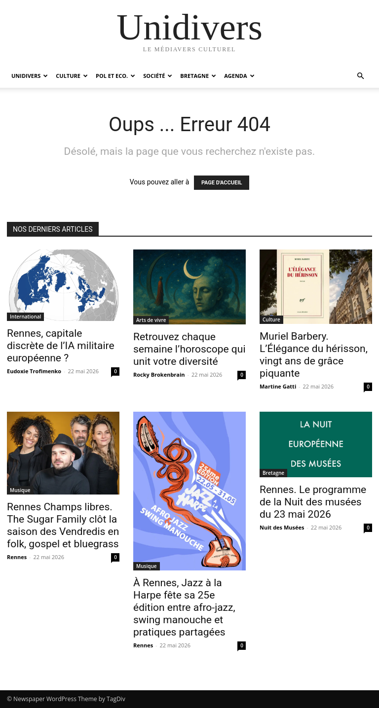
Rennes (17, 557)
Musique (20, 490)
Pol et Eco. (115, 75)
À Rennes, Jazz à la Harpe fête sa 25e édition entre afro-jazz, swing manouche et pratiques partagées (184, 607)
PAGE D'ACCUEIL (221, 182)
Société (157, 75)
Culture (72, 75)
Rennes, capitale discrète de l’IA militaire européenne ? (60, 345)
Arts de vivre (151, 320)
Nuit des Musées (282, 527)
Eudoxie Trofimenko (34, 371)
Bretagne (198, 75)
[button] (360, 76)
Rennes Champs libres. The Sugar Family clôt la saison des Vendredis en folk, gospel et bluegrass (63, 525)
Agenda (239, 75)
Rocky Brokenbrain (159, 374)
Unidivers (29, 75)
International (25, 316)
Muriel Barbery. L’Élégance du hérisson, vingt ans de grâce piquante (314, 354)
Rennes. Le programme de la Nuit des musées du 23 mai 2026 (313, 502)
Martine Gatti (278, 386)
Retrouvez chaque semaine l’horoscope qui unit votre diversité (189, 349)
